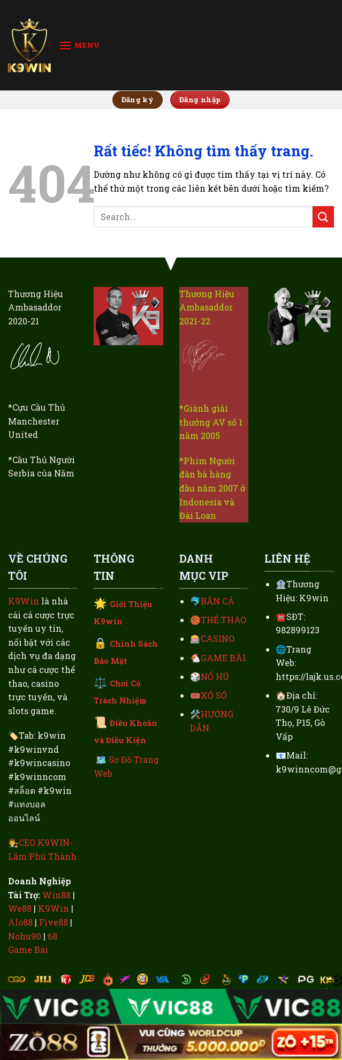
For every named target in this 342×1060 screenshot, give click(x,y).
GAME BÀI (223, 657)
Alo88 (20, 922)
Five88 (53, 922)
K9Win (23, 601)
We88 (20, 908)
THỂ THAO (223, 619)
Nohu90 (24, 936)
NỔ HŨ (215, 676)
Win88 (56, 894)
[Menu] (79, 45)
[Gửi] (323, 216)
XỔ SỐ (214, 695)
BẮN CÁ (217, 601)
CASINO (217, 638)
